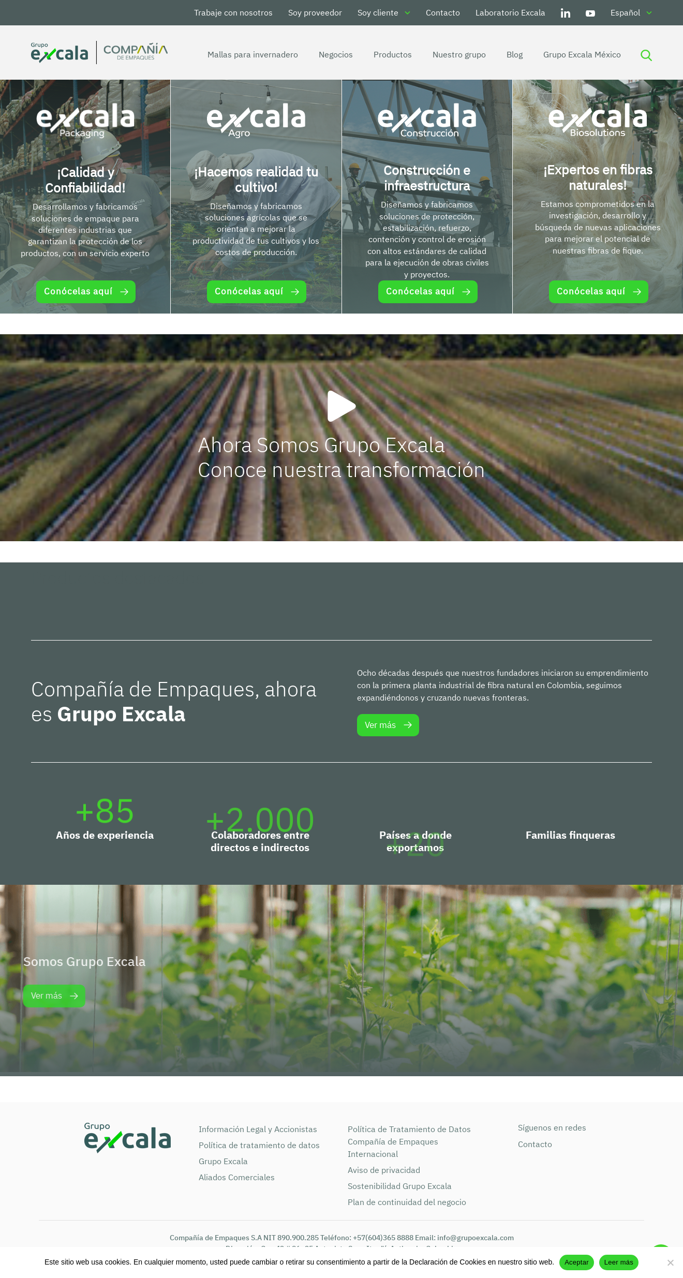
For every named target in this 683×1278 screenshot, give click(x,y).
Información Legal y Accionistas (258, 1129)
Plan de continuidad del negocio (407, 1202)
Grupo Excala (223, 1161)
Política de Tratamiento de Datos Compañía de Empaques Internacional (409, 1141)
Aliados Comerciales (237, 1177)
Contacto (443, 12)
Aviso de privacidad (384, 1170)
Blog (508, 54)
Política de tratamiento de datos (259, 1145)
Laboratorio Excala (510, 12)
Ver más (380, 725)
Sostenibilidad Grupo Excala (400, 1186)
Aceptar (577, 1262)
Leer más (618, 1262)
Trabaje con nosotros (233, 12)
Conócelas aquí (78, 291)
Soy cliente (378, 12)
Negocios (330, 54)
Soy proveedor (315, 12)
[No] (670, 1262)
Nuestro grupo (453, 54)
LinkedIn (565, 12)
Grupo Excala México (576, 54)
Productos (386, 54)
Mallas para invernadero (246, 54)
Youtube (590, 12)
